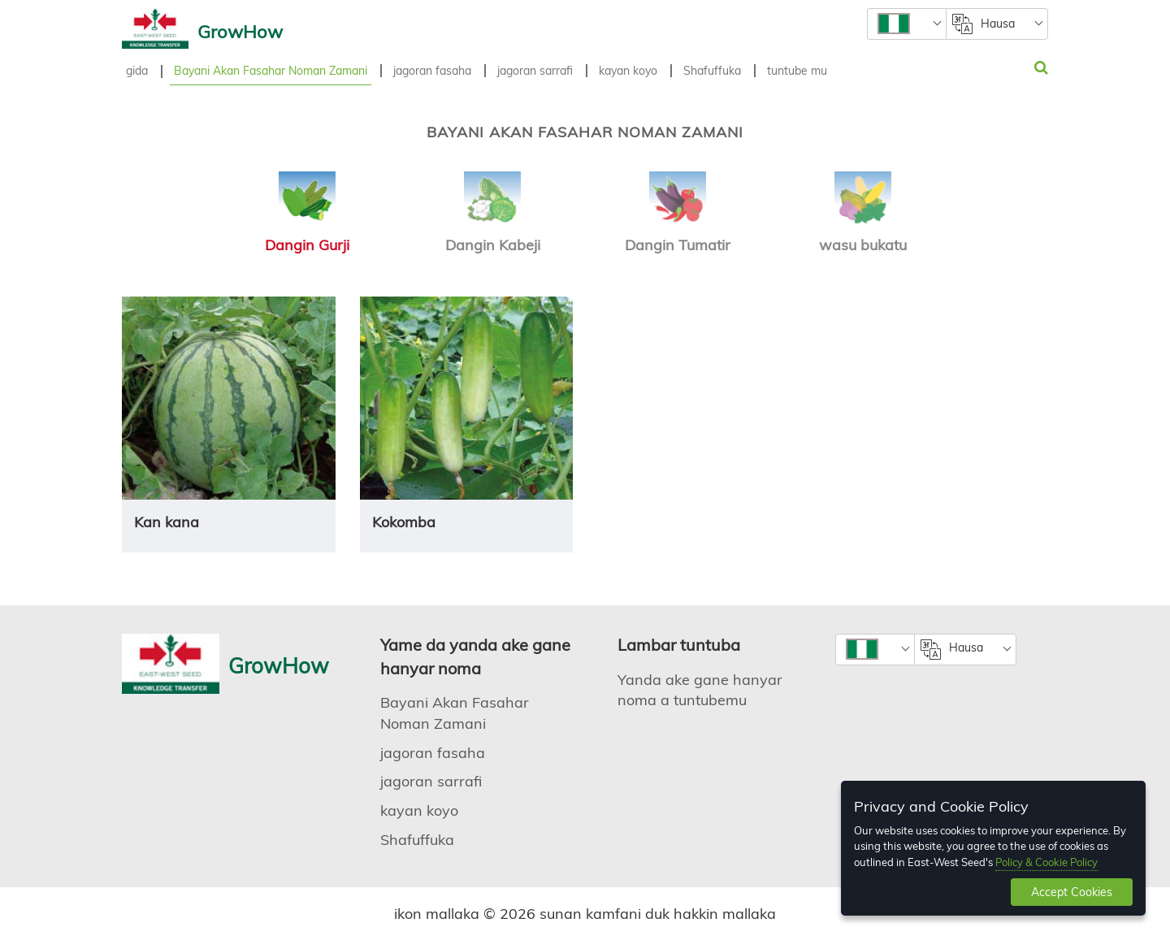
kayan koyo (628, 70)
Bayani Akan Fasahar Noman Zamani (270, 70)
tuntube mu (797, 70)
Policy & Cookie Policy (1046, 862)
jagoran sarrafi (535, 70)
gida (137, 70)
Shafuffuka (712, 70)
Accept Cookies (1071, 892)
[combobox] (906, 24)
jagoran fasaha (432, 70)
